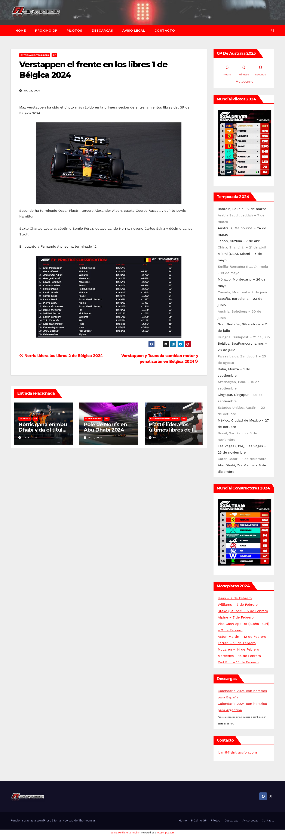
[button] (272, 30)
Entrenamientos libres (35, 55)
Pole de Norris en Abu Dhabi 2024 (105, 427)
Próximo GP (46, 30)
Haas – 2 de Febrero (235, 598)
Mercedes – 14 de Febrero (239, 656)
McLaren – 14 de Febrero (238, 649)
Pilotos (74, 30)
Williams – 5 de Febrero (238, 604)
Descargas (102, 30)
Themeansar (87, 820)
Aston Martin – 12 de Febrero (242, 637)
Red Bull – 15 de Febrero (238, 662)
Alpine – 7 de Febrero (236, 617)
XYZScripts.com (166, 832)
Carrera (25, 418)
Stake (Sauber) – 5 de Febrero (243, 611)
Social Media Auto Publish (125, 832)
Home (20, 30)
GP (54, 55)
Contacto (164, 30)
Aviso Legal (133, 30)
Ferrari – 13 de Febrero (237, 643)
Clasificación (93, 418)
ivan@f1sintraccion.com (237, 752)
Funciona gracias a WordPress (31, 820)
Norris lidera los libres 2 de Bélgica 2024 (61, 355)
